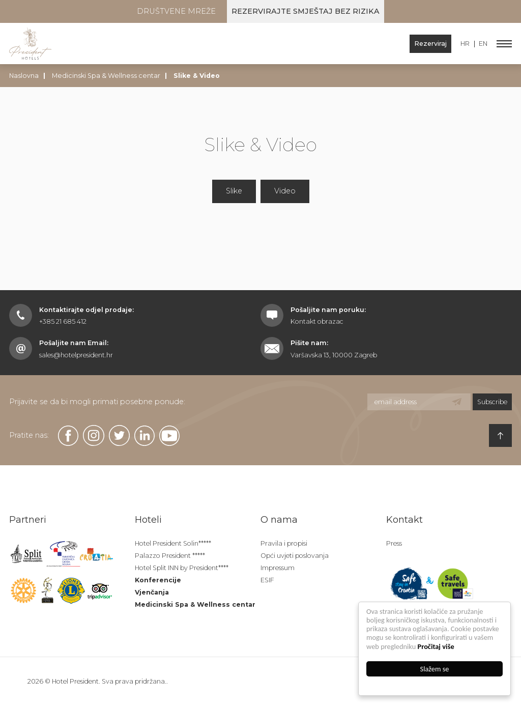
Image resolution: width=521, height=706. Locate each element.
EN (483, 44)
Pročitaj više (436, 646)
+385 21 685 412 (62, 321)
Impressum (277, 568)
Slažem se (434, 668)
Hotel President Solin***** (173, 543)
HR (465, 44)
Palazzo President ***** (170, 555)
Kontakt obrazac (317, 321)
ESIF (267, 580)
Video (285, 190)
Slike (234, 190)
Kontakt (404, 519)
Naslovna (24, 75)
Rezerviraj (430, 43)
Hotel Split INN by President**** (181, 568)
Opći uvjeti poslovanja (294, 555)
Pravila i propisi (283, 543)
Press (394, 543)
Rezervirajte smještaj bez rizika (305, 11)
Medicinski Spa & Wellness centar (106, 75)
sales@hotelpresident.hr (76, 355)
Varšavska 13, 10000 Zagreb (334, 355)
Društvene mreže (176, 11)
